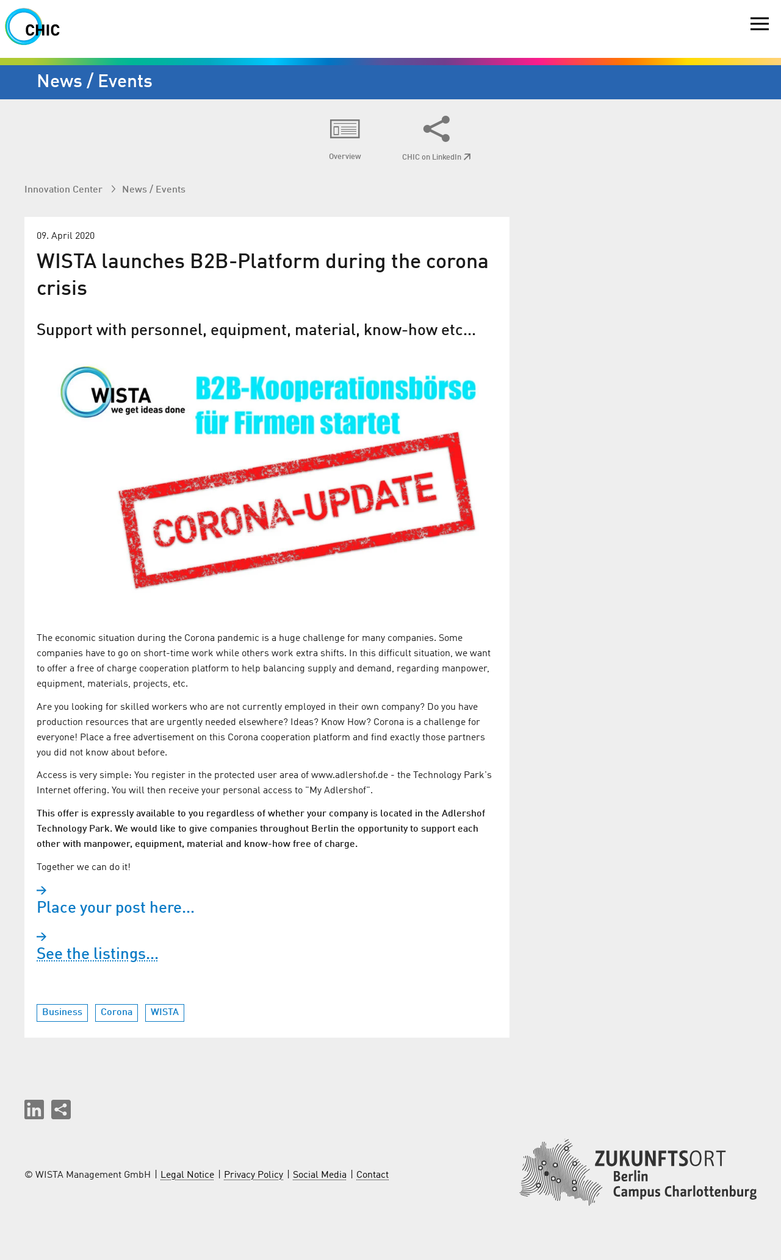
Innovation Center (64, 190)
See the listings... (98, 955)
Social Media (320, 1175)
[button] (34, 1109)
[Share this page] (61, 1109)
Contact (372, 1175)
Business (62, 1013)
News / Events (153, 190)
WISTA (165, 1013)
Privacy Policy (253, 1175)
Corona (116, 1013)
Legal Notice (187, 1175)
